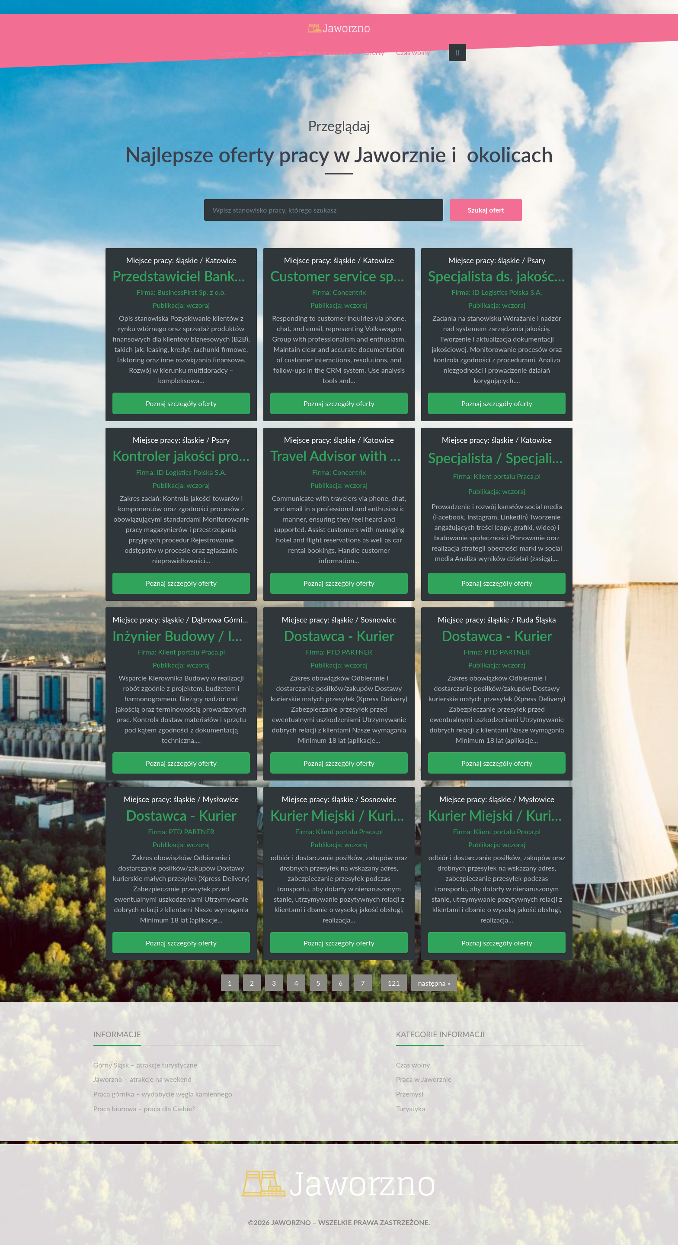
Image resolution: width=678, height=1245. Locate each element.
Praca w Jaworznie (324, 52)
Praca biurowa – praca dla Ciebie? (144, 1108)
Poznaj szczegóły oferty (181, 403)
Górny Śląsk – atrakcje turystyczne (145, 1065)
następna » (434, 982)
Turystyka (231, 52)
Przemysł (271, 52)
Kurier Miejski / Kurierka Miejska (370, 815)
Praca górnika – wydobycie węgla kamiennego (162, 1094)
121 (394, 982)
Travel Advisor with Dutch (349, 455)
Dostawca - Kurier (339, 635)
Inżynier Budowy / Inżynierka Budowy (228, 635)
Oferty (374, 52)
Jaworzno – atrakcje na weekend (142, 1079)
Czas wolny (413, 52)
